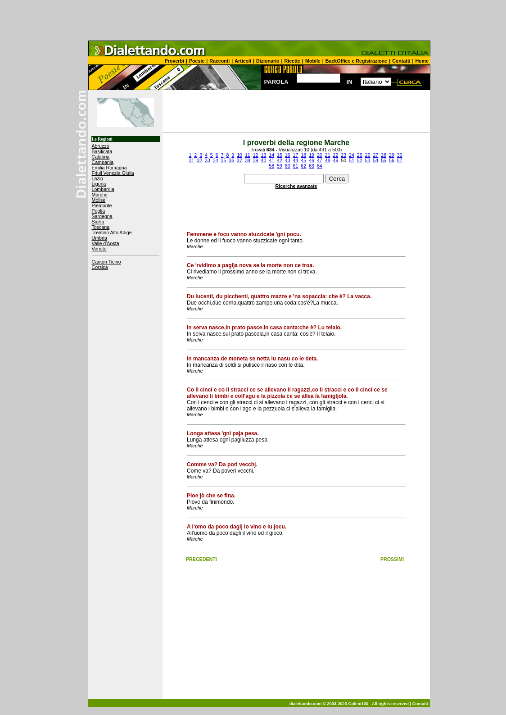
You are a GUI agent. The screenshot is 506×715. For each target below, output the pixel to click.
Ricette (293, 61)
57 (399, 160)
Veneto (99, 248)
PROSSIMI (392, 559)
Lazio (97, 178)
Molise (99, 200)
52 (359, 160)
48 (327, 160)
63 (311, 166)
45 (303, 160)
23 (343, 155)
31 (191, 160)
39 (255, 160)
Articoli (243, 61)
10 (239, 155)
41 (271, 160)
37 (239, 160)
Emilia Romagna (109, 167)
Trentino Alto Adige (112, 232)
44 (295, 160)
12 (255, 155)
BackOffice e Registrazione (356, 61)
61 (295, 166)
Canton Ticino (106, 261)
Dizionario (268, 61)
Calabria (101, 156)
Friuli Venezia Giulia (113, 173)
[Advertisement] (253, 20)
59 (279, 166)
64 (319, 166)
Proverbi (174, 61)
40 (263, 160)
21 (327, 155)
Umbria (99, 238)
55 (383, 160)
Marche (100, 194)
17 (295, 155)
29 (391, 155)
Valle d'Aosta (105, 243)
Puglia (98, 211)
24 (351, 155)
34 (215, 160)
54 (375, 160)
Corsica (100, 267)
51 (351, 160)
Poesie (196, 61)
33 (207, 160)
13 (263, 155)
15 (279, 155)
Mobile (313, 61)
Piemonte (102, 205)
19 (311, 155)
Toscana (101, 227)
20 (319, 155)
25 (359, 155)
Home (422, 61)
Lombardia (103, 189)
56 (391, 160)
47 (319, 160)
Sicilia (98, 221)
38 (247, 160)
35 (223, 160)
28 (383, 155)
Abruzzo (100, 146)
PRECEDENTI (201, 559)
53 (367, 160)
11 (247, 155)
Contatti (401, 61)
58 (271, 166)
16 (287, 155)
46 (311, 160)
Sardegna (102, 216)
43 (287, 160)
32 (199, 160)
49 (335, 160)
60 (287, 166)
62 (303, 166)
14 (271, 155)
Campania (103, 162)
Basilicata (102, 151)
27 (375, 155)
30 (399, 155)
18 (303, 155)
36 (231, 160)
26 (367, 155)
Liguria (99, 184)
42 (279, 160)
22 (336, 155)
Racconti (219, 61)
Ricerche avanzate (296, 186)
